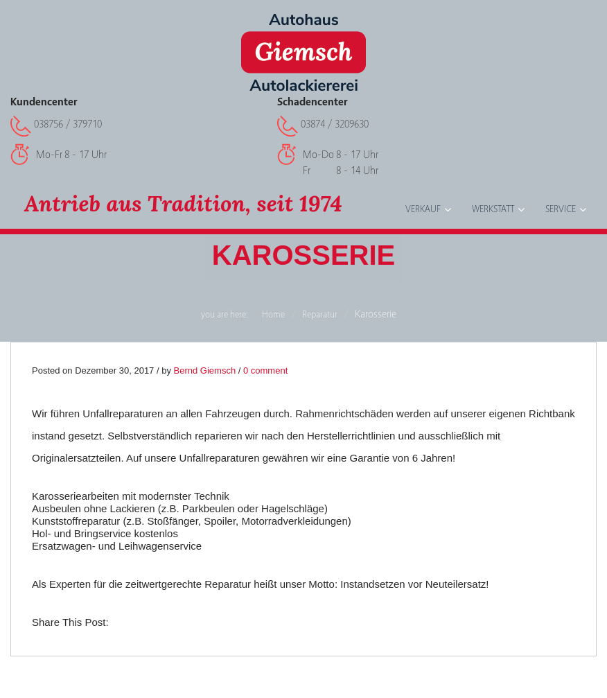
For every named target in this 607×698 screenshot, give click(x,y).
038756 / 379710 (68, 124)
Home (273, 314)
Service (560, 209)
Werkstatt (493, 209)
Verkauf (423, 209)
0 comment (265, 370)
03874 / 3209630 (335, 124)
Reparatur (319, 314)
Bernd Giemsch (205, 370)
